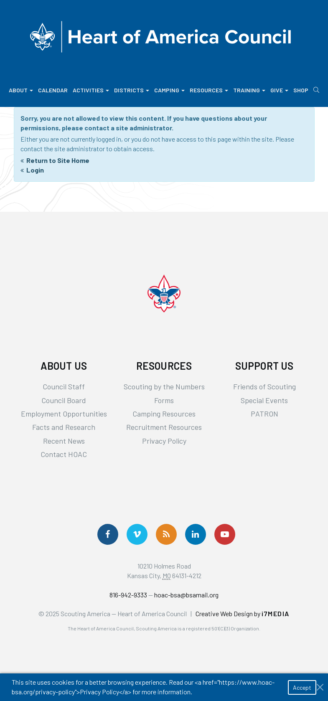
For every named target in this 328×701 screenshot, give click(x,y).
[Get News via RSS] (166, 534)
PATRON (264, 413)
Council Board (63, 400)
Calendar (53, 90)
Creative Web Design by (243, 613)
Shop (300, 90)
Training (249, 90)
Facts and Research (63, 427)
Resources (209, 90)
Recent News (64, 440)
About (21, 90)
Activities (91, 90)
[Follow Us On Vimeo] (137, 534)
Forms (164, 400)
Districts (131, 90)
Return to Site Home (57, 160)
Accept (302, 687)
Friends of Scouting (264, 386)
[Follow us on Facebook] (107, 534)
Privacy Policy (164, 440)
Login (35, 170)
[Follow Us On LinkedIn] (195, 534)
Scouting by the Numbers (164, 386)
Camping (169, 90)
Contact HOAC (64, 454)
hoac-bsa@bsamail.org (186, 595)
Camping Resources (164, 413)
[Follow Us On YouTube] (224, 534)
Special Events (264, 400)
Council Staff (64, 386)
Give (279, 90)
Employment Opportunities (64, 413)
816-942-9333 (128, 595)
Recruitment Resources (164, 427)
